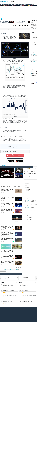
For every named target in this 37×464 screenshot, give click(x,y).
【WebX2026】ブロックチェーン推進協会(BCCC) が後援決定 (32, 205)
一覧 (16, 282)
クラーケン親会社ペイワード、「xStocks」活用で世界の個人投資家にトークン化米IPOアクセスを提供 (6, 251)
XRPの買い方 (28, 221)
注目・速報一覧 (18, 267)
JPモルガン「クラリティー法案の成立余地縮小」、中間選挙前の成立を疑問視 (17, 222)
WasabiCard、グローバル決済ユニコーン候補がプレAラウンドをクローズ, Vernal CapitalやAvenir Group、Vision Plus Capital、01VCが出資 (32, 209)
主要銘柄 (11, 4)
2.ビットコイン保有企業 (15, 269)
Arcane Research (5, 29)
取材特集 (15, 4)
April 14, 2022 (22, 147)
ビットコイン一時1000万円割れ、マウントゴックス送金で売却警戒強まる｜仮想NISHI (7, 256)
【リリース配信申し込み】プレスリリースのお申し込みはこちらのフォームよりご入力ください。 (20, 278)
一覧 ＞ (35, 168)
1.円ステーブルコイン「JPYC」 (8, 269)
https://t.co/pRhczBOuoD (20, 146)
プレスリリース (20, 4)
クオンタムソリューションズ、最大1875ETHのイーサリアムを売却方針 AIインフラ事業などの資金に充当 (7, 233)
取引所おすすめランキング (29, 215)
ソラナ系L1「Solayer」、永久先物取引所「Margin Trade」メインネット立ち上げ (17, 251)
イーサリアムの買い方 (29, 219)
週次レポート (12, 95)
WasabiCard (34, 54)
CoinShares (8, 29)
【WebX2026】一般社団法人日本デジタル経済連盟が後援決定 (32, 198)
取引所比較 (24, 4)
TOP (1, 4)
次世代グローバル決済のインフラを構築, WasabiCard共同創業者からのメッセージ (32, 201)
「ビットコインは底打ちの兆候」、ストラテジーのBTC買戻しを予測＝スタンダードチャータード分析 (7, 227)
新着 (3, 4)
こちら (15, 151)
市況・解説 (7, 4)
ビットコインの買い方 (29, 217)
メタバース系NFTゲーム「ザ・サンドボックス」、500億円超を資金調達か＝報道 (11, 136)
